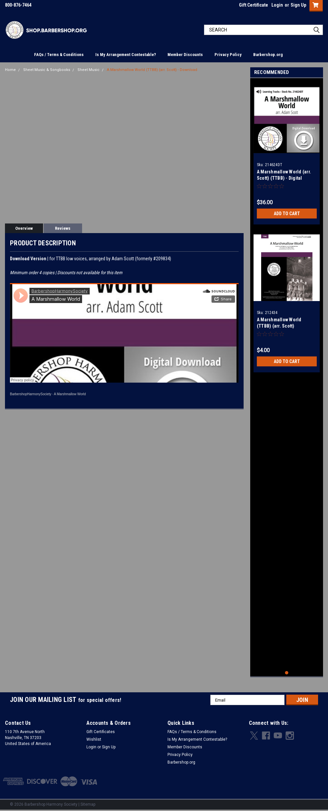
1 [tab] (287, 673)
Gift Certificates (100, 731)
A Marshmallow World (70, 394)
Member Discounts (185, 54)
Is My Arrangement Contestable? (125, 54)
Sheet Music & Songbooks (46, 70)
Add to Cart (287, 213)
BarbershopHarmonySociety (30, 394)
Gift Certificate (253, 5)
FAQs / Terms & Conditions (59, 54)
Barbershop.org (268, 54)
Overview (24, 228)
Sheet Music (88, 70)
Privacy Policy (228, 54)
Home (10, 70)
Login (277, 5)
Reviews (62, 228)
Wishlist (93, 739)
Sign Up (298, 5)
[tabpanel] (287, 153)
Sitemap (87, 804)
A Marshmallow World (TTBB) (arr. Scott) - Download (152, 70)
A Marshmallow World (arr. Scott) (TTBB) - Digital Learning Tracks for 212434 (285, 178)
